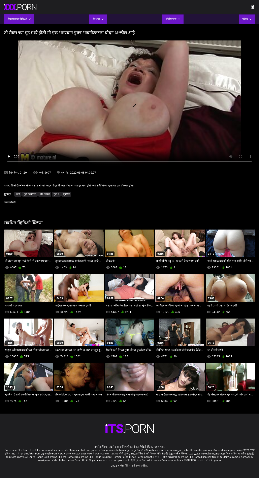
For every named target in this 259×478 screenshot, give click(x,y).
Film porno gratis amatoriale (51, 450)
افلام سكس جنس (136, 450)
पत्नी (18, 194)
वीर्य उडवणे (45, 194)
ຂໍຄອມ (158, 460)
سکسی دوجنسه (180, 450)
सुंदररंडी (66, 194)
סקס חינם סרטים (112, 460)
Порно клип (43, 457)
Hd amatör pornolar (201, 450)
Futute (31, 457)
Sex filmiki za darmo (219, 457)
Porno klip (87, 457)
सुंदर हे (56, 194)
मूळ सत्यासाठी (30, 194)
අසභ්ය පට (203, 460)
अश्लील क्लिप (190, 460)
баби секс (86, 453)
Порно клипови (103, 457)
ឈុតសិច (242, 453)
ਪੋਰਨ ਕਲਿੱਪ (231, 453)
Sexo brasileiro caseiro (159, 450)
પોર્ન (121, 453)
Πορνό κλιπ (96, 460)
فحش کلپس (194, 453)
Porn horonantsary (172, 460)
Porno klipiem (58, 457)
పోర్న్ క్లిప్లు (168, 453)
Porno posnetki (146, 457)
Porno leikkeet (72, 453)
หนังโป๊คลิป (174, 457)
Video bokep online (63, 460)
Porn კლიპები (43, 453)
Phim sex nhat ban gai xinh (84, 450)
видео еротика (18, 457)
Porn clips (29, 450)
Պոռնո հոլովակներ (21, 453)
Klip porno (215, 460)
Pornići (117, 457)
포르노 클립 (161, 457)
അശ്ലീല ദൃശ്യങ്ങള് (213, 453)
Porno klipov (129, 457)
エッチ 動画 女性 (132, 460)
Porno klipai (74, 457)
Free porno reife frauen (114, 450)
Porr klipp (58, 453)
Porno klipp (200, 457)
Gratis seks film (13, 450)
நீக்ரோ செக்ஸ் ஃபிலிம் (105, 453)
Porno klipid (81, 460)
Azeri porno (45, 460)
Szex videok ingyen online (228, 450)
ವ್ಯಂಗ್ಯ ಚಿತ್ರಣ (130, 453)
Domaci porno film (242, 457)
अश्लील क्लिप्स (180, 453)
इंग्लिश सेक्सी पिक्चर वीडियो (150, 453)
